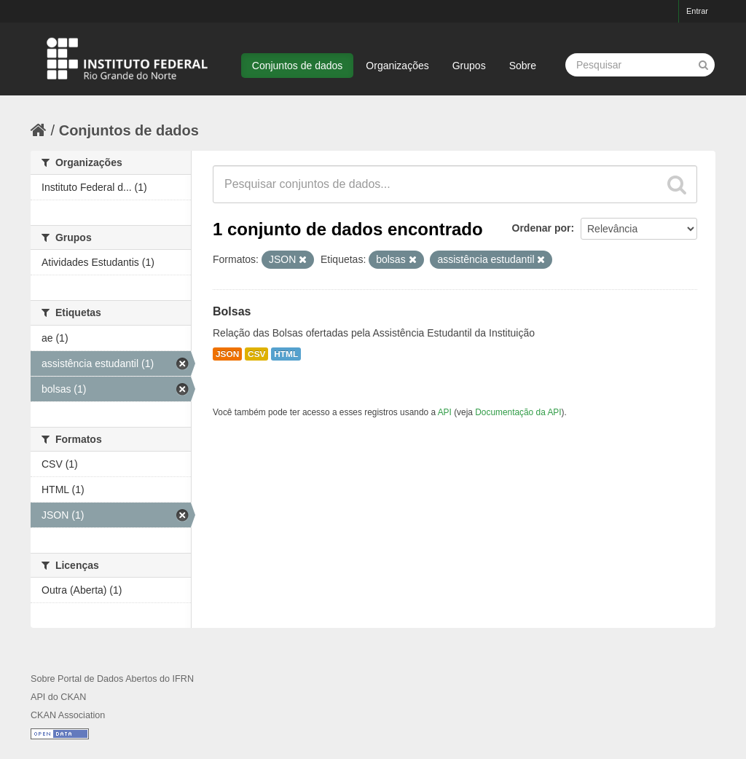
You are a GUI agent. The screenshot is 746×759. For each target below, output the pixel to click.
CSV (256, 354)
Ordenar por (541, 228)
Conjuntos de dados (297, 65)
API (445, 412)
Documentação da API (518, 412)
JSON (227, 354)
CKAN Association (68, 715)
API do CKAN (58, 697)
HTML (286, 354)
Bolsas (232, 311)
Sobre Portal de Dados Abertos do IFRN (112, 679)
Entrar (697, 11)
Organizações (397, 65)
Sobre (522, 65)
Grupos (469, 65)
